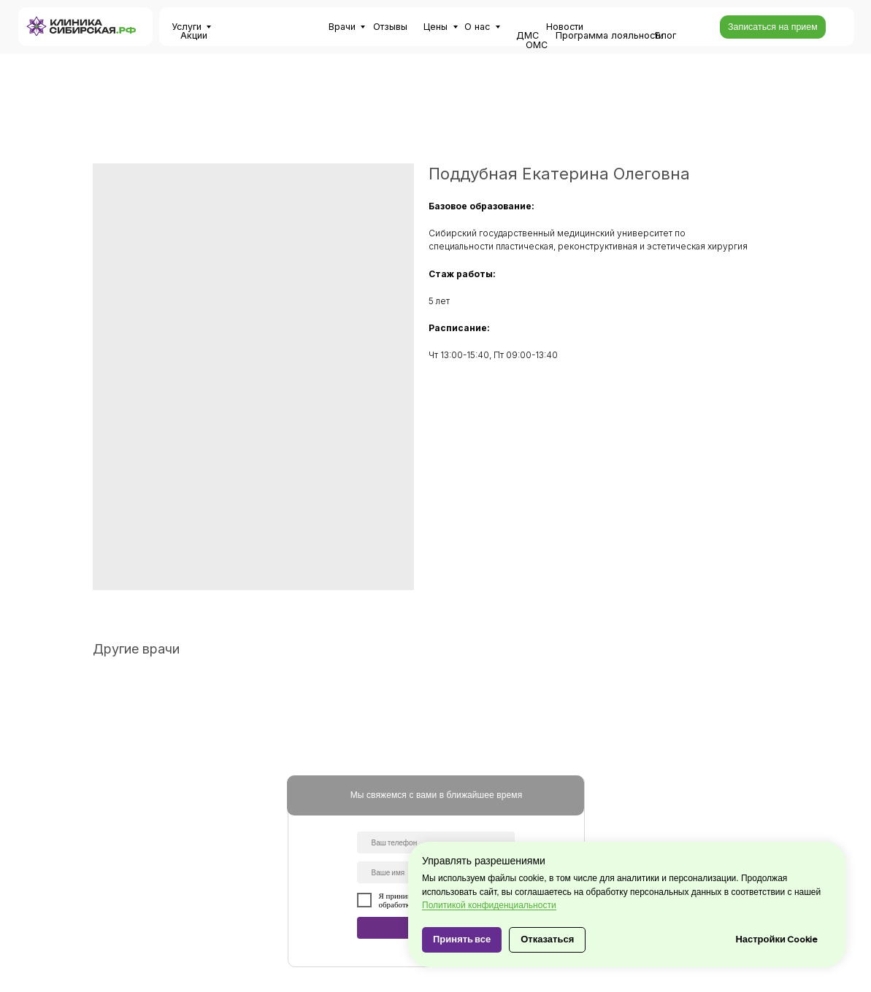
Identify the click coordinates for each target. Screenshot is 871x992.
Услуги (187, 26)
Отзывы (390, 26)
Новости (564, 26)
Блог (665, 35)
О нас (477, 26)
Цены (435, 26)
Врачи (342, 26)
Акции (193, 35)
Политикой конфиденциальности (489, 905)
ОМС (537, 44)
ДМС (527, 35)
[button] (773, 27)
